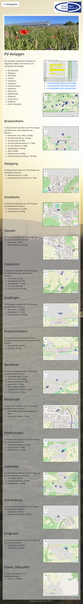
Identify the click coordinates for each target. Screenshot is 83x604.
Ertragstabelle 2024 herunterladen (61, 85)
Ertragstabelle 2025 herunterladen (61, 83)
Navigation (10, 4)
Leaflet (75, 115)
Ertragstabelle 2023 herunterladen (61, 88)
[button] (45, 96)
